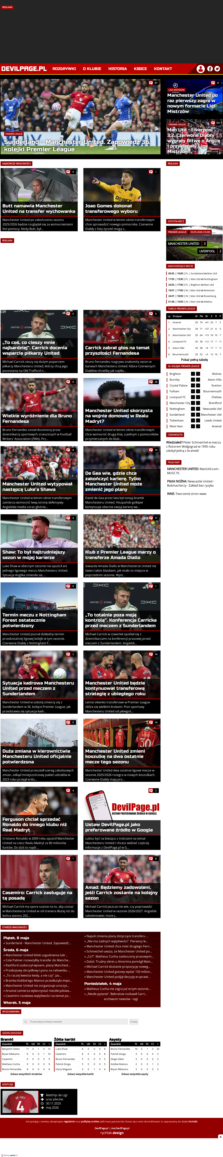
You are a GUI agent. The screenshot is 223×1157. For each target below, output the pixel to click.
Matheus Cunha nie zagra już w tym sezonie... (119, 989)
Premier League (13, 134)
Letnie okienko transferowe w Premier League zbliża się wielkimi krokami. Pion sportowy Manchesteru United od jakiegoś (117, 706)
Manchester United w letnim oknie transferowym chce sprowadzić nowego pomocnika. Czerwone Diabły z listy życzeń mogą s (120, 224)
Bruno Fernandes (11, 1069)
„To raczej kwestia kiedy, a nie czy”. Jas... (34, 975)
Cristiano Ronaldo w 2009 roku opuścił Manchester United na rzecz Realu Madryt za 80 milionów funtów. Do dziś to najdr (38, 843)
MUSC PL (173, 473)
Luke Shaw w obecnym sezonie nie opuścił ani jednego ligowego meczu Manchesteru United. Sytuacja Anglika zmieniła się (35, 570)
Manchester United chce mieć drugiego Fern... (119, 946)
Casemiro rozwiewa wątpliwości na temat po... (38, 996)
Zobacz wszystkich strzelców (26, 1074)
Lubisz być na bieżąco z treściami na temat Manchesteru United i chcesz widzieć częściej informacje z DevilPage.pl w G (117, 843)
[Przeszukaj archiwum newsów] (75, 1021)
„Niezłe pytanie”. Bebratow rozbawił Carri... (117, 994)
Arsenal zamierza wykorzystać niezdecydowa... (38, 991)
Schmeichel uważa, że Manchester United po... (119, 951)
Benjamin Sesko (11, 1049)
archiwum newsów (117, 999)
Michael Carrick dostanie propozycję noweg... (118, 967)
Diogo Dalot (117, 1059)
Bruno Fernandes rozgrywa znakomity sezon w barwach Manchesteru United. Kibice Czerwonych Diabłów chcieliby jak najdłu (120, 366)
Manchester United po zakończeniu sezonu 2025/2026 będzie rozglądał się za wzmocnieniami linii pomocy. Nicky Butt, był (37, 224)
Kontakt (163, 68)
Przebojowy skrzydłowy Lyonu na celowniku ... (38, 970)
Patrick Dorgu (63, 1064)
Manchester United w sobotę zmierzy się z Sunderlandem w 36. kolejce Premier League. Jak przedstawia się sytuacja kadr (36, 706)
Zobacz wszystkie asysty (134, 1074)
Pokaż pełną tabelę (194, 360)
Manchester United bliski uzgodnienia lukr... (37, 955)
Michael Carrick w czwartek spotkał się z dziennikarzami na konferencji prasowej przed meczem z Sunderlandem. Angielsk (118, 638)
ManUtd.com (209, 469)
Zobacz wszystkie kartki (80, 1074)
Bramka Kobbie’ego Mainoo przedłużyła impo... (39, 980)
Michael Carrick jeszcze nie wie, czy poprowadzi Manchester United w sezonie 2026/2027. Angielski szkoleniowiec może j (121, 911)
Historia (117, 68)
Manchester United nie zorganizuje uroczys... (37, 986)
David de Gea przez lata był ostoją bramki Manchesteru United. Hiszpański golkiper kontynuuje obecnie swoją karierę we (114, 502)
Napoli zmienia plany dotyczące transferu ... (117, 936)
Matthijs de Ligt (57, 1095)
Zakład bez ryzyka (201, 485)
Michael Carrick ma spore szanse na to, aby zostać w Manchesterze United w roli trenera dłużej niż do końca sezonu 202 (38, 911)
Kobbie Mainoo (119, 1064)
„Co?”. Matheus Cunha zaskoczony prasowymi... (120, 956)
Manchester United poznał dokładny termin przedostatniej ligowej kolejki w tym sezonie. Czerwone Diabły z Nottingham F (33, 638)
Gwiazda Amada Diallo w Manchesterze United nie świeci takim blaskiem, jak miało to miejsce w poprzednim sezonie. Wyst (120, 570)
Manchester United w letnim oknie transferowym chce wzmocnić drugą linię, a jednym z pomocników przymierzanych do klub (121, 434)
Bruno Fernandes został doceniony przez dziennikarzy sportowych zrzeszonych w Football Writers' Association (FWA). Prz (37, 434)
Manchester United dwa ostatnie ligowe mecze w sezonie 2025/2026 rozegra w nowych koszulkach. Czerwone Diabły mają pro (120, 774)
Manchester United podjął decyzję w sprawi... (118, 977)
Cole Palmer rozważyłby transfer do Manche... (38, 960)
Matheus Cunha (11, 1064)
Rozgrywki (64, 68)
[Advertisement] (111, 35)
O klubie (92, 68)
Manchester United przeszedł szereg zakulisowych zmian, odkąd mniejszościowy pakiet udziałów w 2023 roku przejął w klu (38, 774)
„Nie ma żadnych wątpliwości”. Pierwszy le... (117, 941)
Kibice (140, 68)
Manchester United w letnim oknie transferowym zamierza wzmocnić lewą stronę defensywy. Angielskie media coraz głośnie (37, 502)
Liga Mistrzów (176, 90)
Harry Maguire (64, 1069)
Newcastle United (200, 481)
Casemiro (7, 1059)
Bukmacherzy (176, 485)
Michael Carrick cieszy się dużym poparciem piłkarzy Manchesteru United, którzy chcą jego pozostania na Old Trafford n (35, 366)
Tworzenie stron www (191, 494)
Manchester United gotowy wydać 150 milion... (119, 972)
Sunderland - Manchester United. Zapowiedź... (38, 943)
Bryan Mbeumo (11, 1054)
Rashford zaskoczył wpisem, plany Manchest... (38, 965)
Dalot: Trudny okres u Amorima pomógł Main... (120, 961)
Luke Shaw (62, 1049)
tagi (135, 999)
